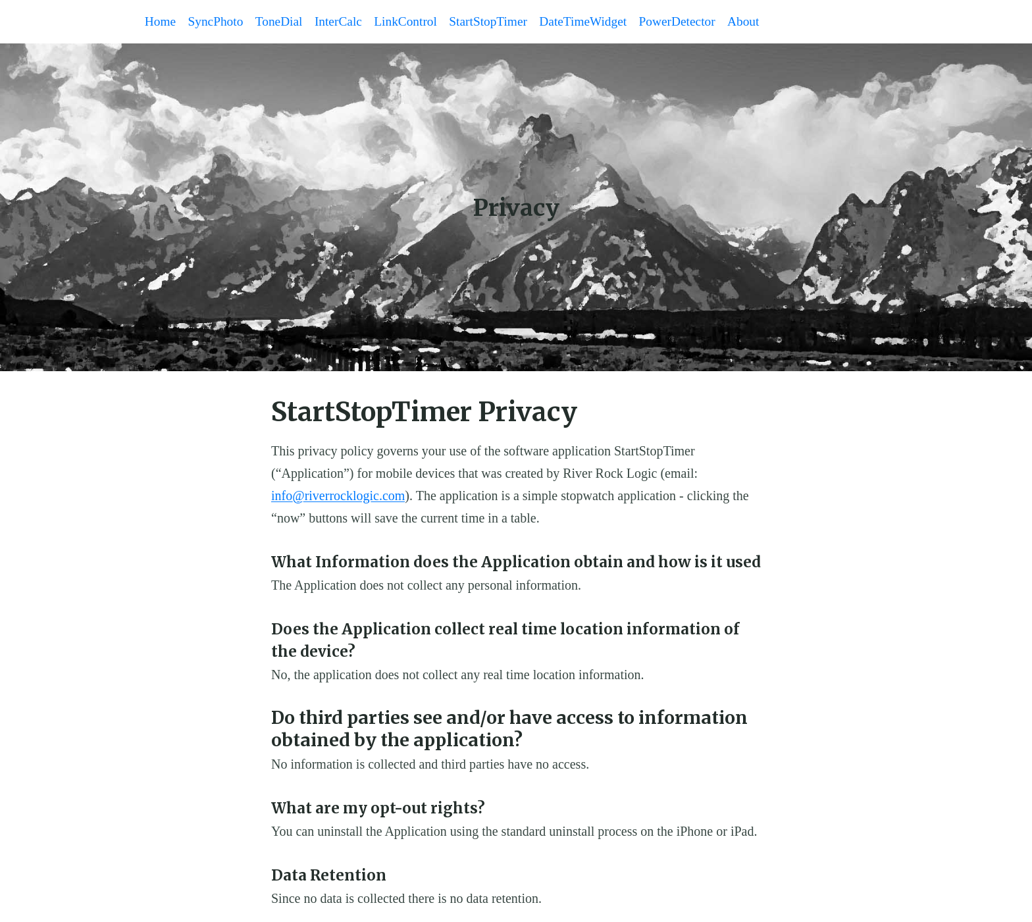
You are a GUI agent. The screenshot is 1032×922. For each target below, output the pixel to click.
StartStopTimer (499, 22)
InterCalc (345, 22)
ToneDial (283, 22)
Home (161, 22)
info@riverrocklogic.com (338, 497)
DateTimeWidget (597, 22)
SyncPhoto (218, 22)
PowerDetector (693, 22)
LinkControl (414, 22)
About (762, 22)
